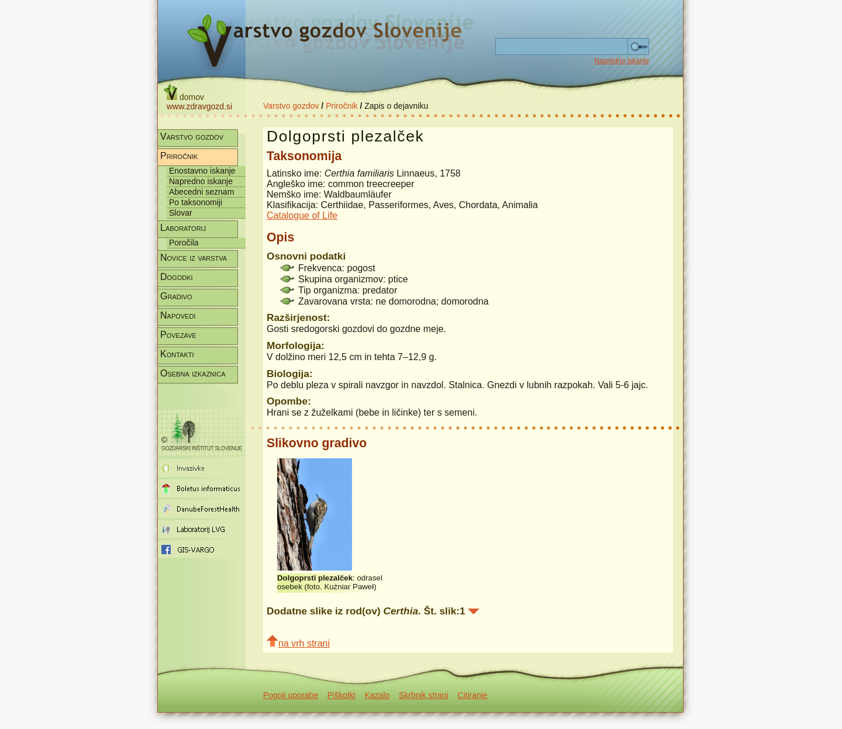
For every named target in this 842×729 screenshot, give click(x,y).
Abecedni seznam (201, 191)
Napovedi (177, 315)
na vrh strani (298, 641)
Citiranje (472, 695)
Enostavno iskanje (202, 170)
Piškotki (341, 695)
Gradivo (176, 296)
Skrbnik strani (423, 695)
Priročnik (341, 105)
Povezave (178, 335)
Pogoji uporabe (290, 695)
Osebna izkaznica (193, 373)
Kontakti (177, 354)
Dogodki (176, 277)
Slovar (180, 212)
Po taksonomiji (195, 202)
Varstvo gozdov (291, 105)
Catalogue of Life (302, 215)
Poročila (184, 242)
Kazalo (377, 695)
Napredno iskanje (622, 61)
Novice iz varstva (193, 257)
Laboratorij (183, 228)
